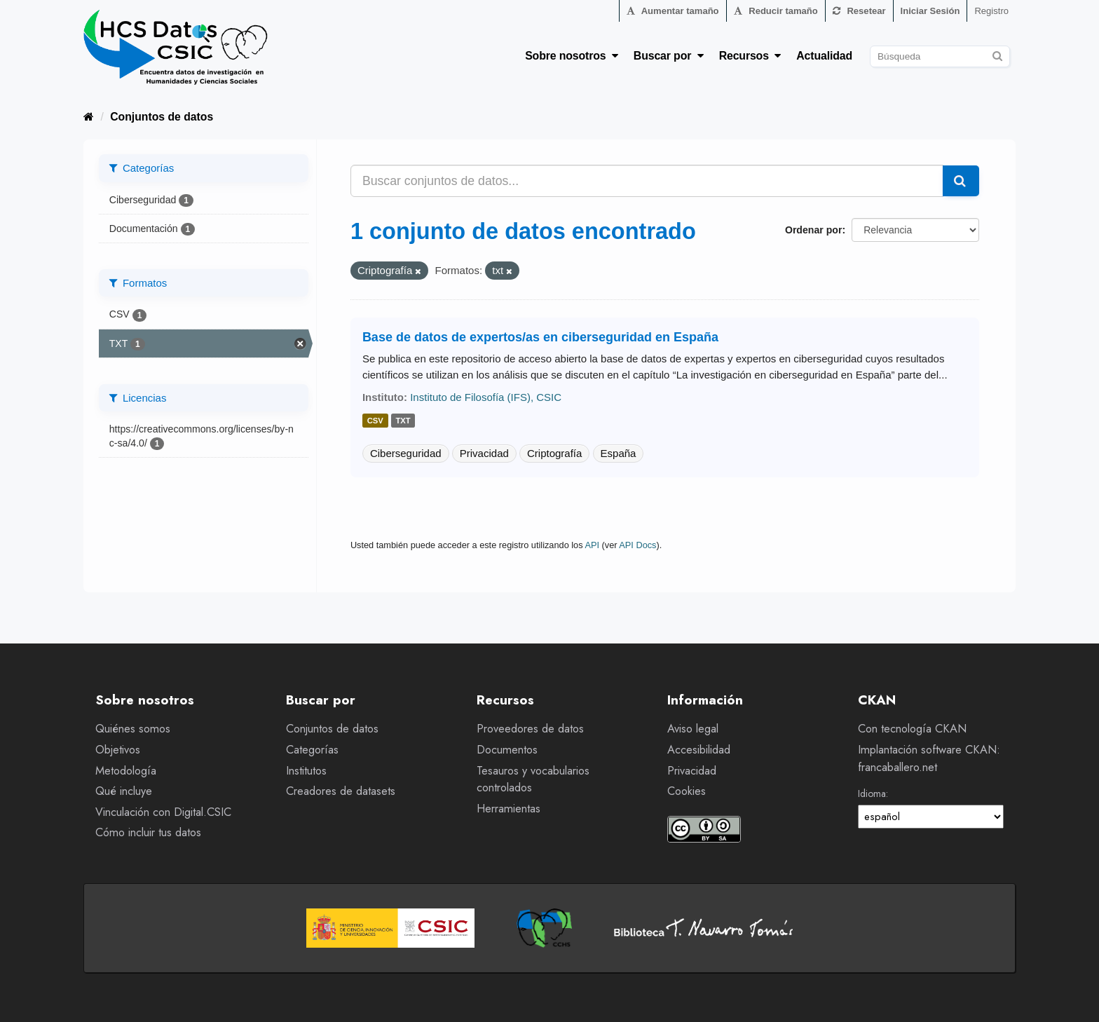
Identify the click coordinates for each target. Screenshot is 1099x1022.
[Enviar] (997, 54)
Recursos (750, 56)
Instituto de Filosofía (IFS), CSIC (485, 397)
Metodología (125, 771)
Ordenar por (813, 230)
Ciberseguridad (406, 453)
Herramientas (508, 808)
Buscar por (669, 56)
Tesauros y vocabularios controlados (533, 779)
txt (402, 421)
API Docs (637, 545)
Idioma (872, 793)
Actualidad (824, 56)
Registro (991, 11)
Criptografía (554, 453)
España (618, 453)
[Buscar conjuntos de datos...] (646, 181)
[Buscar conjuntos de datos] (940, 56)
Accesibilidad (698, 750)
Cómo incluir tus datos (148, 832)
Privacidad (484, 453)
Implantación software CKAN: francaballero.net (929, 758)
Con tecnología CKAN (912, 729)
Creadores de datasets (340, 791)
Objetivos (117, 750)
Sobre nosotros (571, 56)
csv (375, 421)
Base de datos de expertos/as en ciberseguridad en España (540, 337)
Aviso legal (692, 729)
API (592, 545)
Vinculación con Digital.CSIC (163, 812)
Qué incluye (123, 791)
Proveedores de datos (530, 729)
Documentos (507, 750)
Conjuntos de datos (161, 117)
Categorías (312, 750)
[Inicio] (88, 117)
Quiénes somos (132, 729)
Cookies (686, 791)
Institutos (306, 771)
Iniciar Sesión (930, 11)
